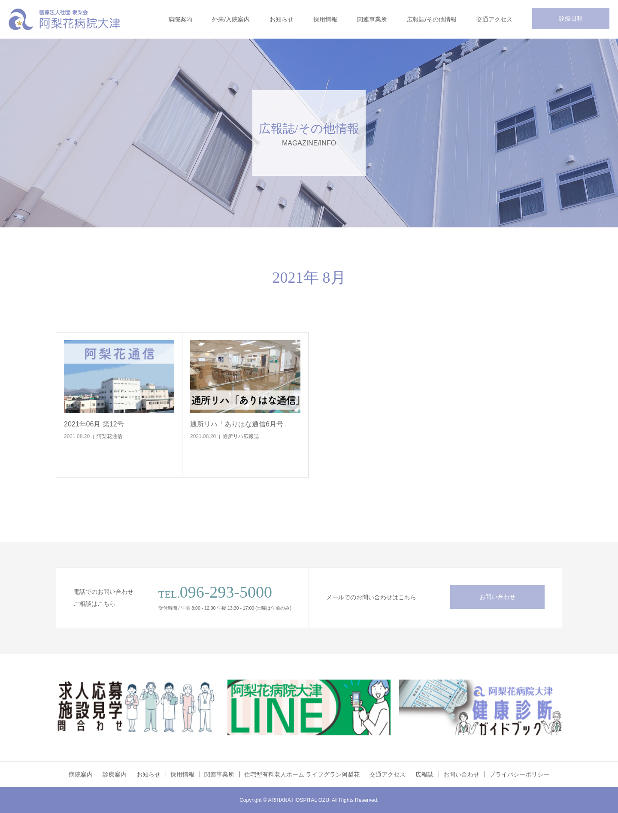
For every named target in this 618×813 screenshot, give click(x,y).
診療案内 (115, 774)
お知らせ (282, 19)
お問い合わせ (497, 596)
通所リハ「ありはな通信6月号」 (240, 424)
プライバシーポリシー (519, 774)
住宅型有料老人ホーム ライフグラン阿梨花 (302, 774)
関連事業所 (372, 19)
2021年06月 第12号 (94, 424)
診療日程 (571, 18)
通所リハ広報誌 (241, 436)
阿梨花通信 (109, 436)
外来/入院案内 (231, 19)
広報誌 (424, 774)
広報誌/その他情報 (432, 19)
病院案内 (180, 19)
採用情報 (325, 19)
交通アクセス (494, 19)
